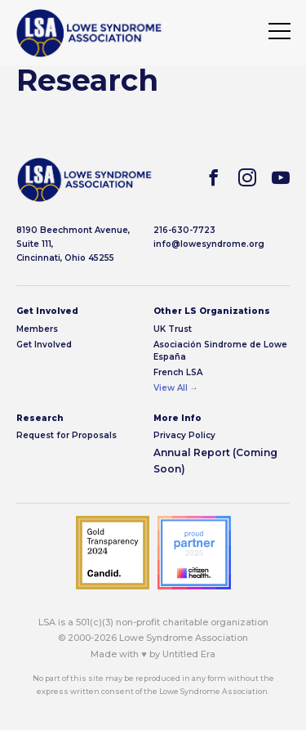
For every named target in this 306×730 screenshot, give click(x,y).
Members (37, 329)
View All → (175, 388)
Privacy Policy (184, 435)
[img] (89, 33)
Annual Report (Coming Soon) (215, 460)
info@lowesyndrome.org (208, 244)
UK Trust (172, 329)
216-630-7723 (184, 230)
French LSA (177, 372)
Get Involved (44, 344)
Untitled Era (188, 654)
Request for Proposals (66, 435)
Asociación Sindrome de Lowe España (220, 350)
